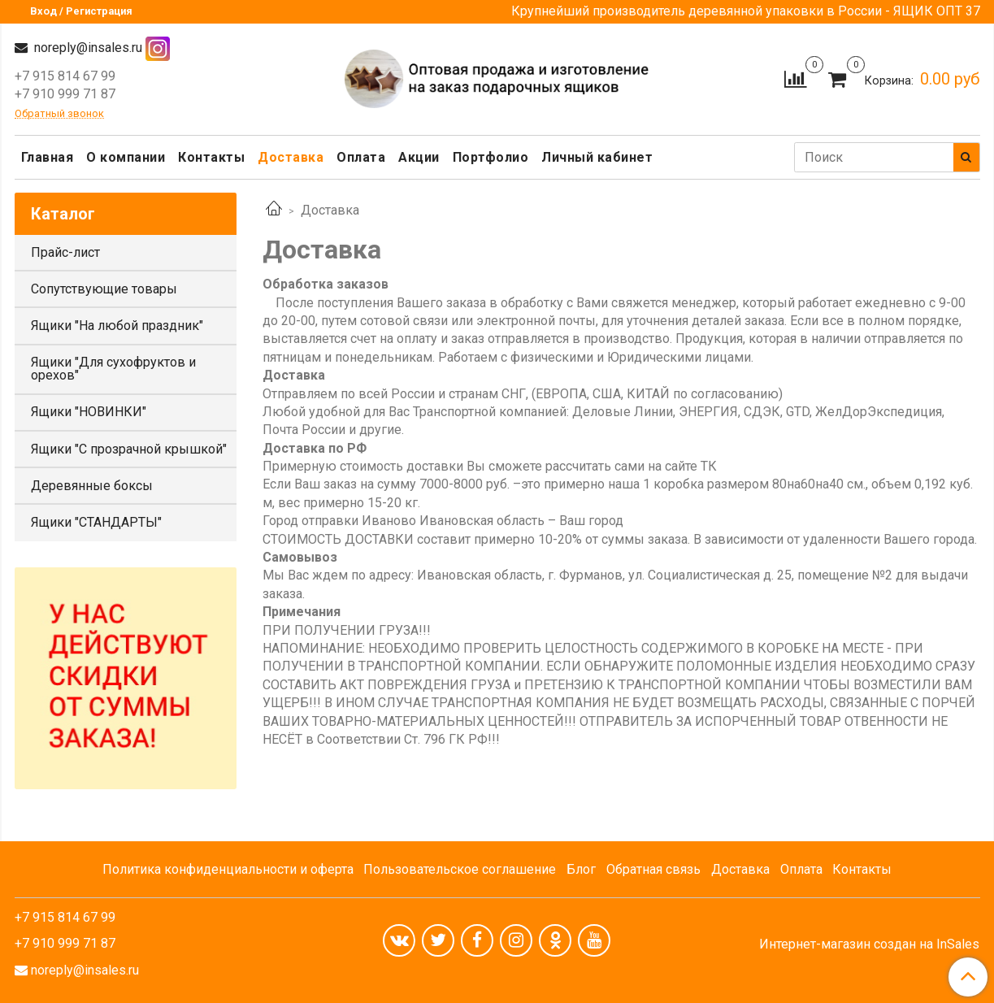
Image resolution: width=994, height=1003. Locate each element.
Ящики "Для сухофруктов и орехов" (113, 368)
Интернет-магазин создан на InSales (869, 944)
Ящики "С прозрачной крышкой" (129, 449)
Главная (47, 157)
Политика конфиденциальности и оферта (228, 869)
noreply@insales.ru (86, 47)
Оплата (360, 157)
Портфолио (491, 157)
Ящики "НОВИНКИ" (88, 411)
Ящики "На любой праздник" (117, 325)
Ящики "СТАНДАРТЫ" (96, 522)
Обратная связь (653, 869)
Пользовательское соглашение (459, 869)
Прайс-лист (65, 252)
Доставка (290, 157)
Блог (581, 869)
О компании (125, 157)
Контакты (211, 157)
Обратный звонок (59, 114)
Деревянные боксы (92, 485)
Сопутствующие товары (104, 289)
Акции (419, 157)
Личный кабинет (597, 157)
